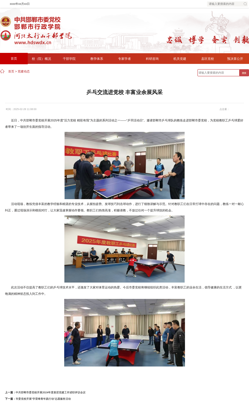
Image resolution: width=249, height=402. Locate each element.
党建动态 (24, 71)
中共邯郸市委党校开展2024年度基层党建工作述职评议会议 (51, 392)
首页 (14, 58)
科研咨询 (152, 59)
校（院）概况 (41, 59)
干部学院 (69, 59)
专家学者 (124, 59)
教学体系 (96, 59)
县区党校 (207, 59)
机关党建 (179, 59)
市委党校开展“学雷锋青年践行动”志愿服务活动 (43, 398)
